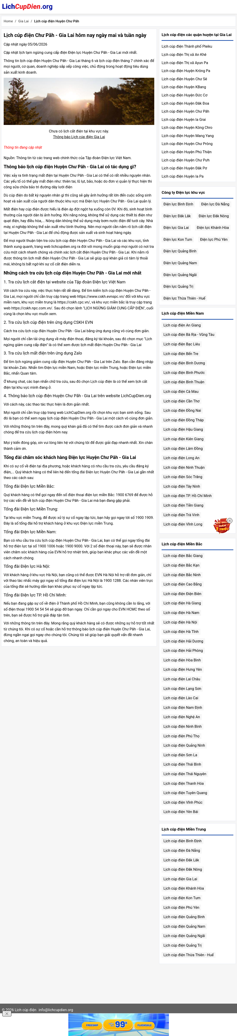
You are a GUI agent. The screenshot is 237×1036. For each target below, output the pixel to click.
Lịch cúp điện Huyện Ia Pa (182, 176)
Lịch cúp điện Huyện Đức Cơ (184, 95)
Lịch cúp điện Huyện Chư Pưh (185, 160)
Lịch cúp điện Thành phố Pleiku (187, 46)
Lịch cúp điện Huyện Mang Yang (188, 136)
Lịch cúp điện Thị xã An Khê (184, 54)
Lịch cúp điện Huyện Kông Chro (187, 127)
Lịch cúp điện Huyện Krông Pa (186, 71)
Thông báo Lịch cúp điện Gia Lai (79, 137)
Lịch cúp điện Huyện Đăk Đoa (185, 103)
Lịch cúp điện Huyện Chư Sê (184, 79)
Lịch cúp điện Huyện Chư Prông (187, 144)
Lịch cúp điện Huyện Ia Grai (184, 119)
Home (8, 21)
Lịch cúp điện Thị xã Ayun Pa (185, 63)
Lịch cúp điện (25, 1010)
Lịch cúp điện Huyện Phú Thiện (187, 152)
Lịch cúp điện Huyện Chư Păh (185, 111)
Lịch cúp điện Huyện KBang (184, 87)
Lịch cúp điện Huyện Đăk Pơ (184, 168)
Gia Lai (23, 21)
